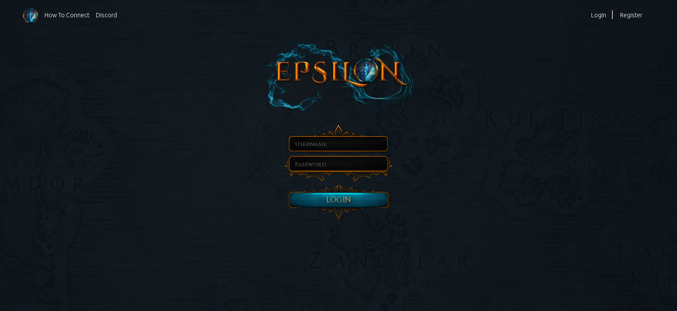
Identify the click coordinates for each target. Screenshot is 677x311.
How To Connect (66, 15)
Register (631, 15)
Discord (106, 15)
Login (598, 15)
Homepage (30, 15)
